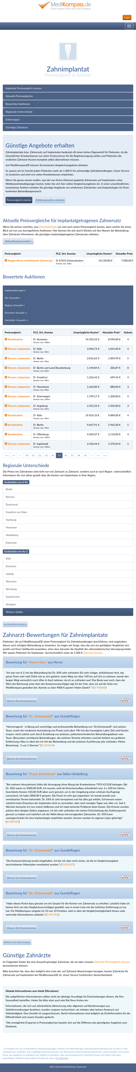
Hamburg (11, 519)
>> (98, 455)
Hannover (11, 527)
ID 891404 (52, 914)
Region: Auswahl (15, 306)
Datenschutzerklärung (65, 1066)
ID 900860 (99, 687)
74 (52, 455)
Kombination (14, 339)
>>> (105, 455)
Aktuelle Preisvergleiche (19, 96)
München (11, 581)
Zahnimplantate (48, 226)
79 (85, 455)
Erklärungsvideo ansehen (50, 200)
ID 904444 (47, 745)
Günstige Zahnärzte (17, 127)
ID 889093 (13, 821)
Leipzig (10, 573)
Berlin (9, 489)
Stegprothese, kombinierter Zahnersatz (29, 260)
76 (65, 455)
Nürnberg (11, 589)
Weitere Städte (14, 611)
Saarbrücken (13, 596)
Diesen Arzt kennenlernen (21, 700)
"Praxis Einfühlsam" (42, 774)
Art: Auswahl (12, 299)
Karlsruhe (11, 542)
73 (46, 455)
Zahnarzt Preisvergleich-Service (112, 961)
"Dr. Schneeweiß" (41, 716)
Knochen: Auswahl (16, 313)
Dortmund (12, 504)
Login (127, 17)
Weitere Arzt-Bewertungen (17, 942)
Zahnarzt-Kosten (93, 652)
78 (78, 455)
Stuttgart (11, 604)
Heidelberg (12, 535)
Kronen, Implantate (17, 348)
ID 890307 (67, 864)
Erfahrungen (13, 119)
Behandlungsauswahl (18, 242)
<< (14, 455)
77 (72, 455)
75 (59, 455)
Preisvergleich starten (19, 200)
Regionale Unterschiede (19, 111)
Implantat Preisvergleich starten (24, 88)
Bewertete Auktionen (18, 103)
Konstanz (11, 566)
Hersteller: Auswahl (16, 321)
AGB (52, 1066)
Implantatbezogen (15, 291)
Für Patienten (61, 1058)
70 (26, 455)
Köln (8, 558)
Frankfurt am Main (16, 512)
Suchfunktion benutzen (15, 624)
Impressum (81, 1066)
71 (33, 455)
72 (39, 455)
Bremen (10, 496)
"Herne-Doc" (37, 662)
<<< (7, 455)
